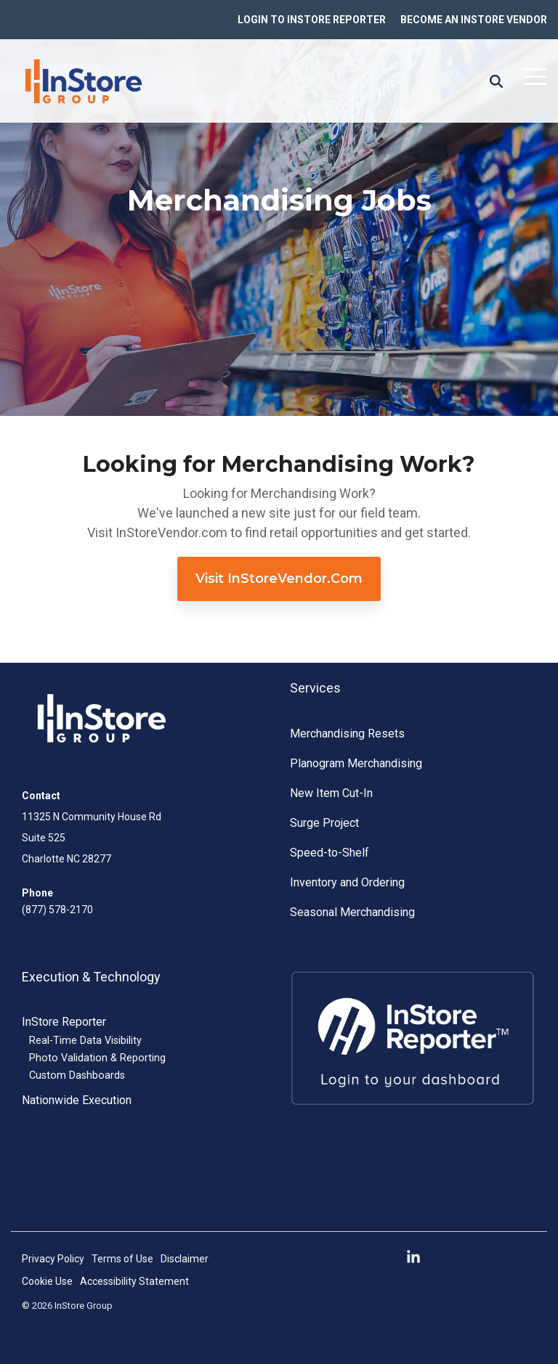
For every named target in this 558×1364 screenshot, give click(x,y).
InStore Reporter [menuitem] (64, 1022)
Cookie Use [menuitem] (47, 1281)
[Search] (496, 81)
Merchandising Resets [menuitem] (347, 733)
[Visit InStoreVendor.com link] (279, 579)
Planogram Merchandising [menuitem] (356, 763)
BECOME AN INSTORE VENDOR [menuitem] (473, 19)
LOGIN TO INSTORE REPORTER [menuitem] (312, 19)
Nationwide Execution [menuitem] (77, 1100)
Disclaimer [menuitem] (185, 1259)
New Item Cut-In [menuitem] (331, 793)
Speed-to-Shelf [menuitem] (329, 852)
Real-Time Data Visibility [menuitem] (85, 1040)
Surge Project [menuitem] (324, 823)
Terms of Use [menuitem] (122, 1259)
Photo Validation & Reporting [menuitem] (97, 1058)
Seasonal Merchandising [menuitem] (352, 912)
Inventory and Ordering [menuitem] (347, 882)
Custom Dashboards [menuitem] (77, 1075)
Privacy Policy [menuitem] (53, 1259)
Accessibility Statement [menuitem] (134, 1281)
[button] (535, 75)
